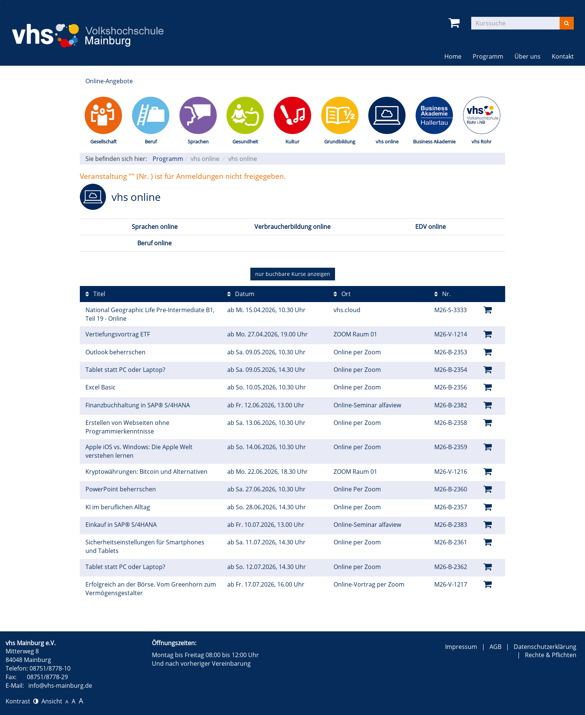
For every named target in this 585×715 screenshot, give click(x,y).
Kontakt (563, 56)
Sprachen (198, 141)
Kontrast (22, 701)
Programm (488, 56)
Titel (95, 294)
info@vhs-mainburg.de (60, 685)
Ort (342, 294)
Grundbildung (339, 141)
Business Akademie (434, 141)
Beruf (151, 141)
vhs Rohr (481, 141)
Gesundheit (245, 141)
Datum (240, 294)
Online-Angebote (109, 81)
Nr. (442, 294)
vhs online (387, 141)
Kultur (292, 141)
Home (453, 56)
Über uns (527, 56)
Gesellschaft (103, 141)
